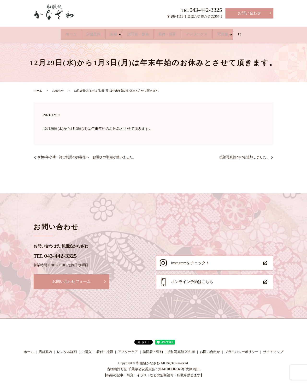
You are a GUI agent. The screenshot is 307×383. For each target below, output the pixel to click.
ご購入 (87, 349)
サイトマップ (273, 349)
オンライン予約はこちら (192, 279)
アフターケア (210, 33)
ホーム (51, 33)
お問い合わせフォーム (71, 279)
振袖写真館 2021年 (181, 349)
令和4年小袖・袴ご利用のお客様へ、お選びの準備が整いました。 (86, 155)
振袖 (106, 33)
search (263, 33)
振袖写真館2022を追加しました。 (244, 155)
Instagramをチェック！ (190, 260)
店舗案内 (79, 33)
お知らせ (58, 88)
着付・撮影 (173, 33)
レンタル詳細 (67, 349)
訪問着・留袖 (137, 33)
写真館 (242, 33)
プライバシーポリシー (241, 349)
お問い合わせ (249, 13)
